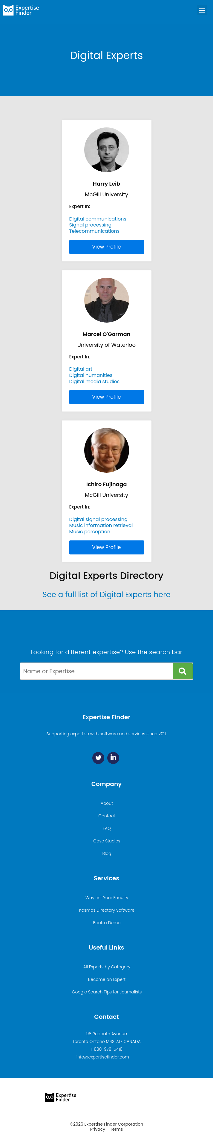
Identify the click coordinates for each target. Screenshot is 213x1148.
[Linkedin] (113, 758)
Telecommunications (94, 231)
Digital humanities (91, 375)
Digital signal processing (98, 519)
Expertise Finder (106, 717)
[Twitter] (98, 758)
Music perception (90, 531)
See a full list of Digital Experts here (106, 594)
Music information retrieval (101, 525)
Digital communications (97, 218)
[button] (202, 10)
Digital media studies (94, 381)
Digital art (80, 369)
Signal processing (90, 224)
